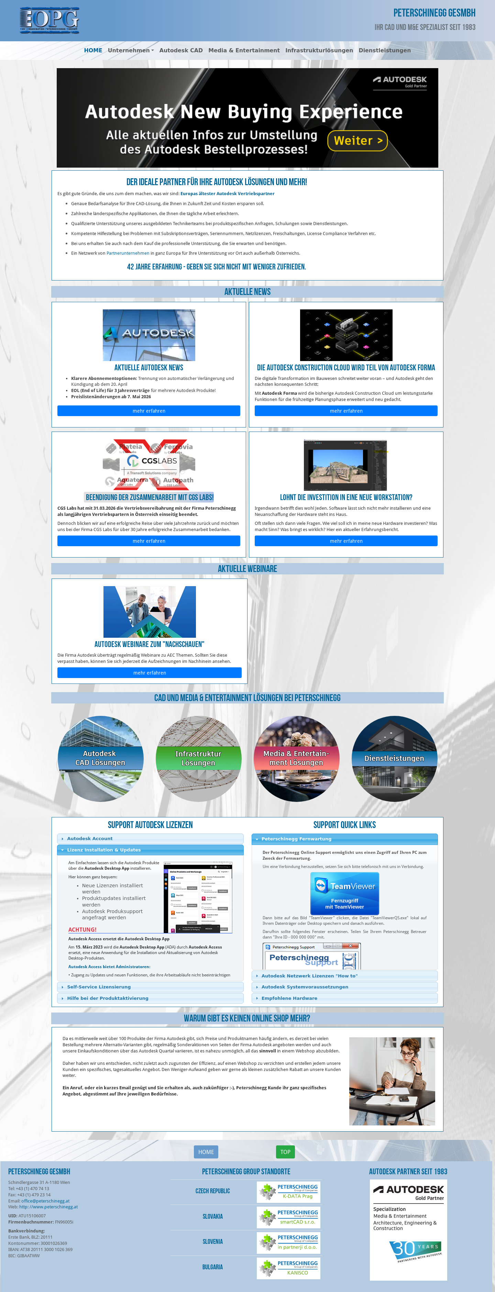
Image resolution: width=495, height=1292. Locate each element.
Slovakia (213, 1216)
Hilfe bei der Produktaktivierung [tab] (103, 998)
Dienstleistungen (385, 50)
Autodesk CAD (181, 50)
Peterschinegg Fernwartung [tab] (293, 839)
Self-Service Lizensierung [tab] (95, 987)
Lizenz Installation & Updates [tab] (100, 850)
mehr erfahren (149, 410)
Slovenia (213, 1241)
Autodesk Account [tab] (85, 838)
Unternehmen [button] (129, 50)
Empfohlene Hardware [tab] (285, 998)
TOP (285, 1151)
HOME (93, 50)
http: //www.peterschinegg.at (48, 1206)
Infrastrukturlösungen (319, 50)
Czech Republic (213, 1191)
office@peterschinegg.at (45, 1201)
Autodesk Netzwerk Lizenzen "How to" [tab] (306, 975)
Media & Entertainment (244, 50)
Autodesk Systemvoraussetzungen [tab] (301, 987)
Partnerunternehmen (128, 253)
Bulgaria (212, 1267)
